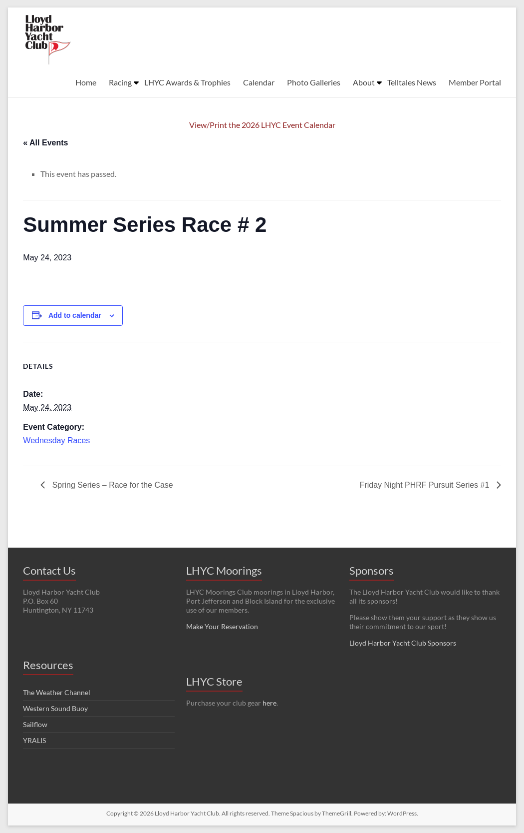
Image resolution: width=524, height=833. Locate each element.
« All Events (45, 142)
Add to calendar (74, 315)
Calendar (258, 82)
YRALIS (34, 740)
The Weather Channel (56, 692)
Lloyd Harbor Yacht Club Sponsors (402, 643)
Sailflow (35, 724)
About (364, 82)
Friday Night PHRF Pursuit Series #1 (425, 485)
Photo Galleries (313, 82)
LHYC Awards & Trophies (187, 82)
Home (85, 82)
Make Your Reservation (222, 626)
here (269, 703)
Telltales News (411, 82)
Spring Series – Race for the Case (111, 485)
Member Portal (475, 82)
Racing (120, 82)
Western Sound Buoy (55, 708)
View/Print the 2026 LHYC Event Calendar (262, 124)
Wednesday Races (56, 440)
